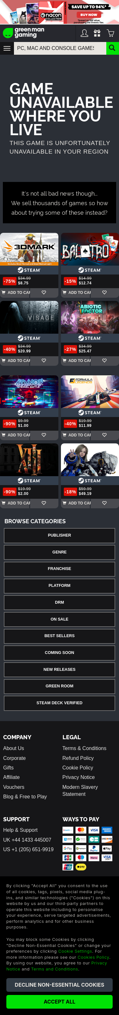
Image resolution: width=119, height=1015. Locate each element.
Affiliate (11, 777)
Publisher (59, 535)
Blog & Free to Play (25, 796)
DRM (59, 602)
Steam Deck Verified (59, 703)
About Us (13, 748)
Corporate (14, 758)
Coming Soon (59, 652)
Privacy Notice (79, 777)
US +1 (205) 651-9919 (28, 849)
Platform (59, 585)
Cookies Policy (93, 957)
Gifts (8, 767)
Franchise (59, 569)
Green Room (59, 686)
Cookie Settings (75, 951)
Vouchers (13, 787)
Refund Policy (78, 758)
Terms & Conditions (85, 748)
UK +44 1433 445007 (27, 840)
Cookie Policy (78, 767)
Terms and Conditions (54, 968)
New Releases (59, 669)
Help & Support (20, 830)
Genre (59, 552)
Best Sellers (59, 636)
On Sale (60, 619)
